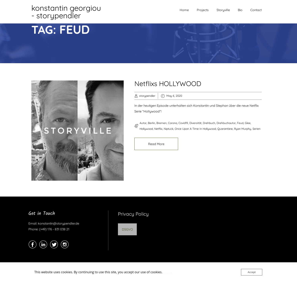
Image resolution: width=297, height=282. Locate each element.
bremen (161, 123)
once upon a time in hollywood (195, 129)
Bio (240, 10)
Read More (156, 144)
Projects (203, 10)
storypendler (147, 96)
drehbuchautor (226, 123)
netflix (158, 129)
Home (184, 10)
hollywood (146, 129)
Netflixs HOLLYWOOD (167, 83)
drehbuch (209, 123)
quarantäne (225, 129)
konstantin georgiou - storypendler (66, 11)
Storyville (223, 10)
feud (240, 123)
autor (143, 123)
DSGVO (127, 229)
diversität (195, 123)
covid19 (183, 123)
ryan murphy (242, 129)
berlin (151, 123)
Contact (256, 10)
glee (248, 123)
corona (172, 123)
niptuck (168, 129)
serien (256, 129)
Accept (252, 272)
